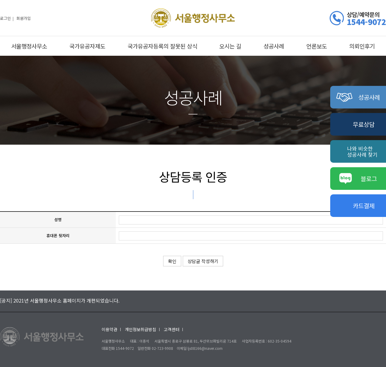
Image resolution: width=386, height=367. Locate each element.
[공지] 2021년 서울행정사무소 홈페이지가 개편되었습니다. (59, 300)
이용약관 (109, 329)
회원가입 (23, 18)
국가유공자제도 (87, 46)
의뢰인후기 (362, 46)
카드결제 (364, 205)
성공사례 (274, 46)
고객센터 (171, 329)
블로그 (358, 178)
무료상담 (364, 124)
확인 (172, 261)
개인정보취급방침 (140, 329)
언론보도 (316, 46)
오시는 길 (230, 46)
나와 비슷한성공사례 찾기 (362, 151)
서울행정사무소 (29, 46)
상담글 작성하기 (203, 261)
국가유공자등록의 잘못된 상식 (162, 46)
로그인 (5, 18)
